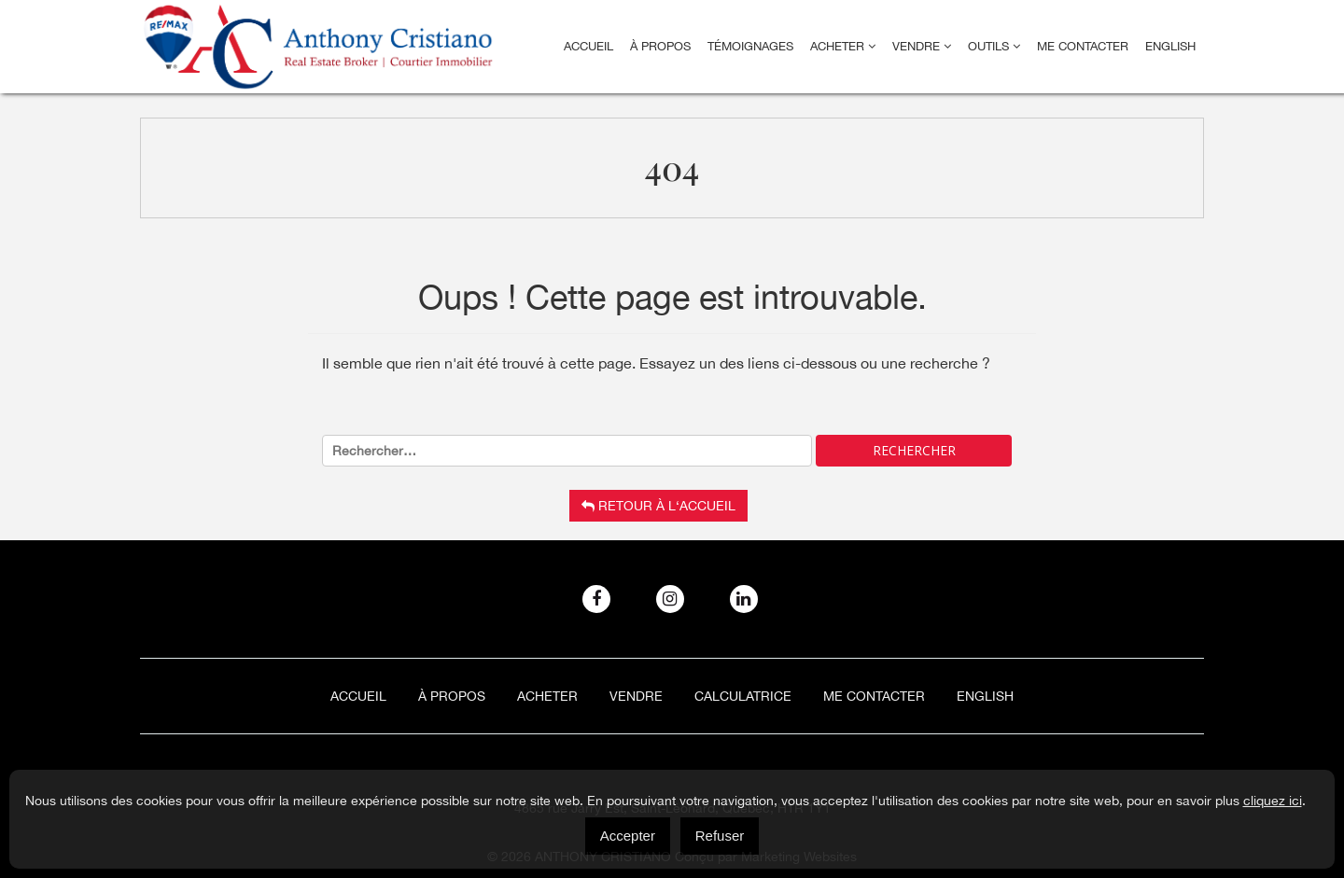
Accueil (588, 46)
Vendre (921, 46)
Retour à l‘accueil (658, 505)
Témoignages (750, 46)
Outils (994, 46)
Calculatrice (742, 696)
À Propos (660, 46)
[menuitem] (1170, 47)
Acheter (842, 46)
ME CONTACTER (1082, 46)
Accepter (627, 835)
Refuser (720, 835)
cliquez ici (1272, 800)
